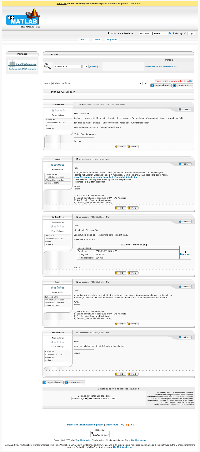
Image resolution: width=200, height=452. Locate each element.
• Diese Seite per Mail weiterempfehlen (161, 66)
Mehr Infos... (137, 3)
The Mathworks (138, 440)
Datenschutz (111, 425)
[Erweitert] (93, 67)
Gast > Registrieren (122, 33)
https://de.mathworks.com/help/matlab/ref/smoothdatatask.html (105, 177)
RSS (130, 425)
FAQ (122, 425)
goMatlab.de (84, 440)
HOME (84, 39)
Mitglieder (112, 39)
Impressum (72, 425)
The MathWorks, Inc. (123, 447)
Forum (97, 39)
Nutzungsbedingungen (91, 425)
